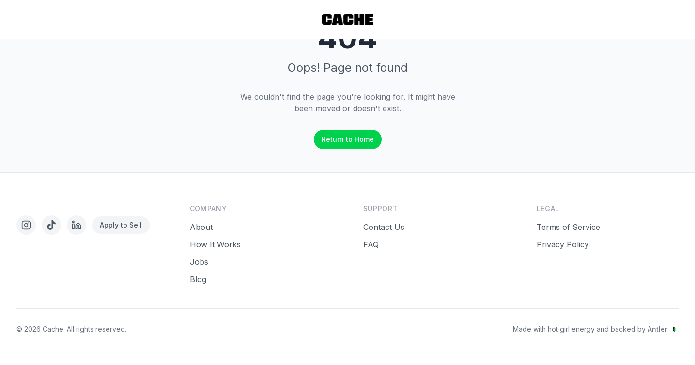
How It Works (215, 244)
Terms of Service (568, 227)
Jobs (199, 262)
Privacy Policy (563, 244)
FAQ (371, 244)
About (201, 227)
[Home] (347, 19)
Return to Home (348, 139)
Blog (198, 279)
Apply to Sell (121, 225)
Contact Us (383, 227)
